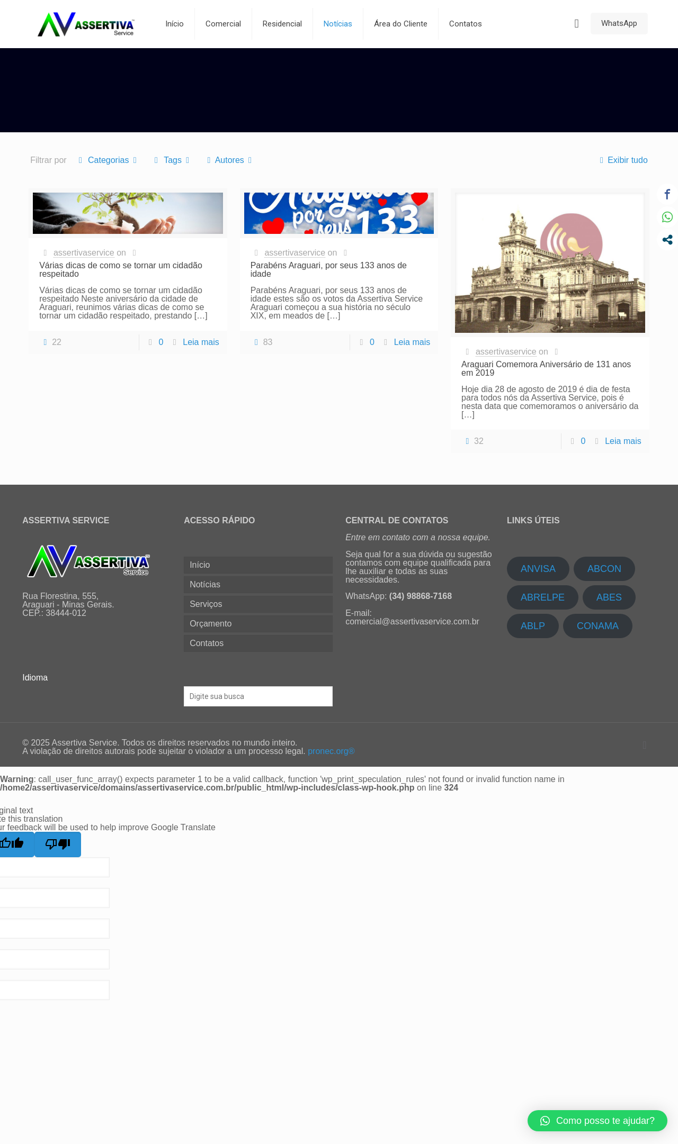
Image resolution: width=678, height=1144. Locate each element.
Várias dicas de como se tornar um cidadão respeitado (120, 269)
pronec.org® (331, 751)
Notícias (205, 584)
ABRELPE (543, 597)
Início (200, 564)
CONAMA (598, 626)
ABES (609, 597)
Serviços (206, 604)
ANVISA (538, 569)
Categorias (108, 160)
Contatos (207, 643)
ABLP (533, 626)
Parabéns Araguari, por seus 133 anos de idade (329, 269)
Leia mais (201, 342)
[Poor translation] (57, 844)
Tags (172, 160)
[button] (597, 1120)
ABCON (604, 569)
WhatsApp (619, 23)
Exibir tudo (622, 160)
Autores (229, 160)
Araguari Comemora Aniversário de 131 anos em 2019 (546, 368)
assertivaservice (83, 252)
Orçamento (210, 623)
